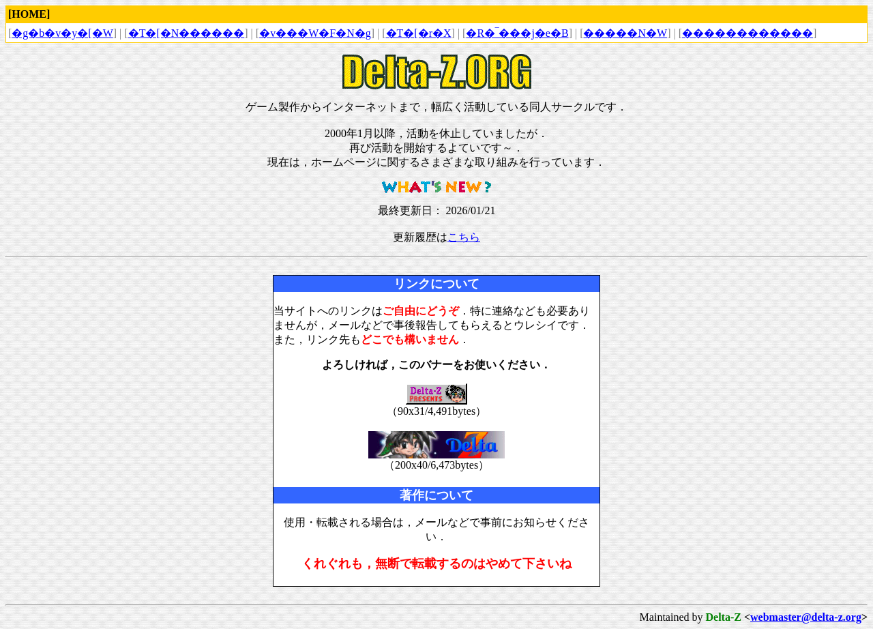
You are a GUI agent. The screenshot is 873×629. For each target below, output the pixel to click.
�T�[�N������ (186, 33)
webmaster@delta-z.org (805, 617)
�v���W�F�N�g (315, 33)
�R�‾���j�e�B (517, 33)
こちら (463, 237)
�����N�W (625, 33)
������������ (747, 33)
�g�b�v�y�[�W (62, 33)
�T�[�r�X (419, 33)
